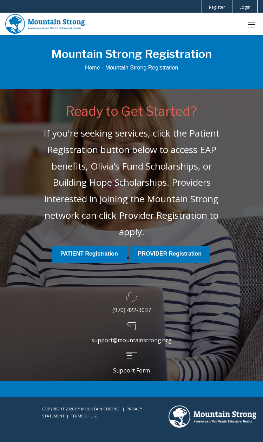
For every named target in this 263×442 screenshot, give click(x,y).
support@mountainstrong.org (131, 340)
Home (92, 68)
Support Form (131, 370)
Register (217, 7)
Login (244, 7)
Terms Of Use (84, 415)
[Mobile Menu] (252, 24)
